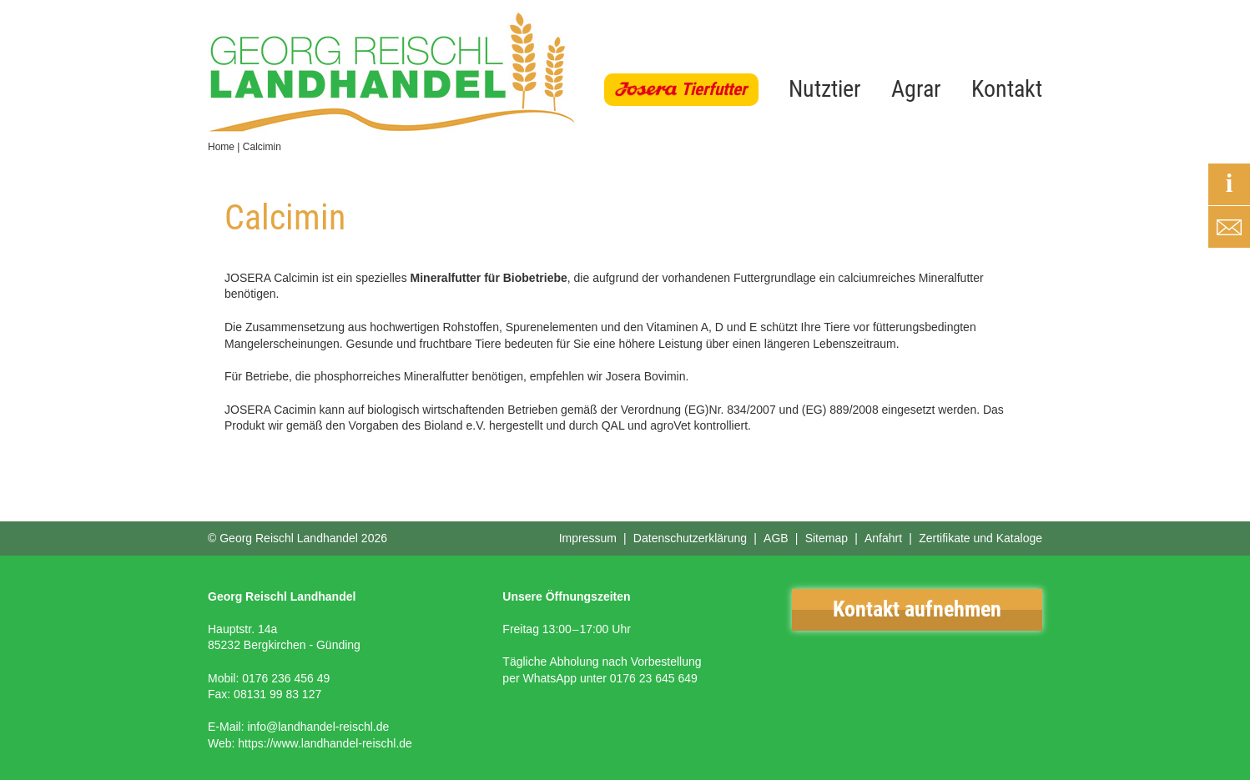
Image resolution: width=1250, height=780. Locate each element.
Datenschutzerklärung (690, 538)
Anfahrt (883, 538)
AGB (776, 538)
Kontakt (1006, 89)
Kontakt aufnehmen (917, 608)
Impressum (588, 538)
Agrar (916, 89)
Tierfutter (714, 89)
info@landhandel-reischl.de (318, 726)
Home (221, 147)
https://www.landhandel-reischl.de (325, 743)
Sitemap (826, 538)
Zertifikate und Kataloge (980, 538)
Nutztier (825, 89)
